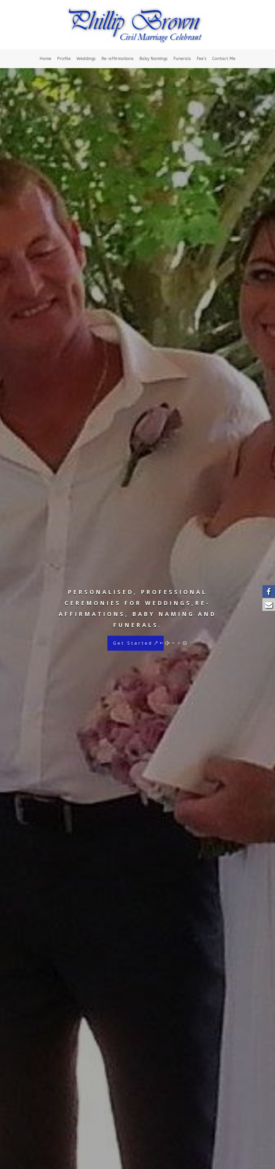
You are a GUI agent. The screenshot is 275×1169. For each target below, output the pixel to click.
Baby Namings (153, 59)
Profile (64, 59)
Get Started (133, 643)
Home (45, 59)
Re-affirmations (117, 59)
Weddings (86, 59)
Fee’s (201, 59)
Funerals (182, 59)
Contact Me (223, 59)
